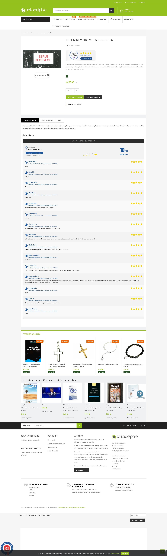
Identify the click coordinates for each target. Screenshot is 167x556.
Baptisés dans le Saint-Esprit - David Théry (31, 365)
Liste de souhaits (130, 2)
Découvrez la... (67, 405)
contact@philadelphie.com (124, 490)
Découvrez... (45, 405)
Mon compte (52, 440)
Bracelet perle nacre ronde (108, 364)
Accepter (125, 553)
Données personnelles (64, 507)
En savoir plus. (115, 553)
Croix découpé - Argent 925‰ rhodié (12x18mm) (56, 365)
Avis (59, 120)
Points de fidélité (53, 451)
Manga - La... (109, 405)
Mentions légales (79, 507)
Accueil (23, 33)
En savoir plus (81, 470)
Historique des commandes (56, 443)
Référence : (72, 104)
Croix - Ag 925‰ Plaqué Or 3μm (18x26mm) (82, 365)
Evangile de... (24, 405)
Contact (142, 2)
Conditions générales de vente (30, 440)
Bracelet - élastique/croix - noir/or (133, 366)
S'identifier (118, 2)
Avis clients (28, 135)
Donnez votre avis (75, 46)
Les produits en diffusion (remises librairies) (31, 454)
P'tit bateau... (130, 405)
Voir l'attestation (34, 153)
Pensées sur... (89, 405)
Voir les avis (86, 58)
